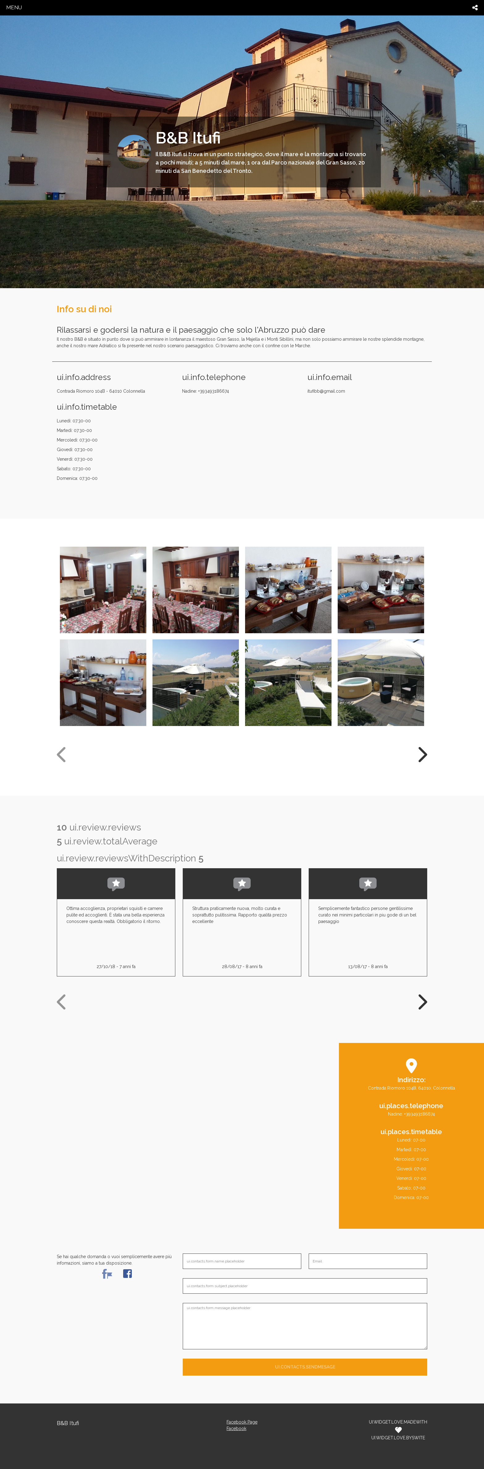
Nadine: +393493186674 (205, 391)
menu (14, 7)
